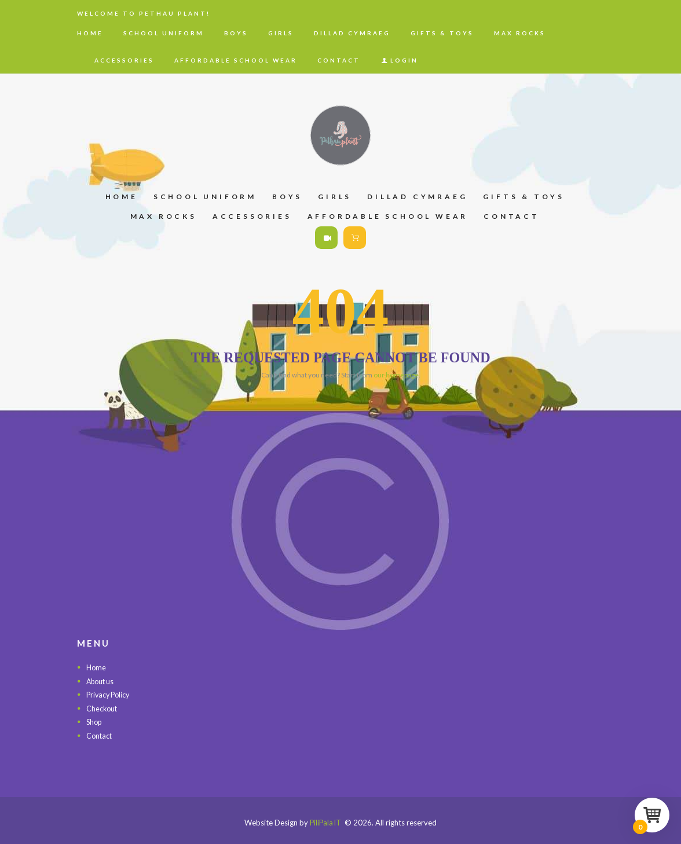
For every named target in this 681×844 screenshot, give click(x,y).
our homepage (396, 374)
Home (96, 667)
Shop (95, 721)
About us (101, 681)
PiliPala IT (325, 822)
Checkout (102, 708)
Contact (100, 735)
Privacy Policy (109, 694)
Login (404, 60)
